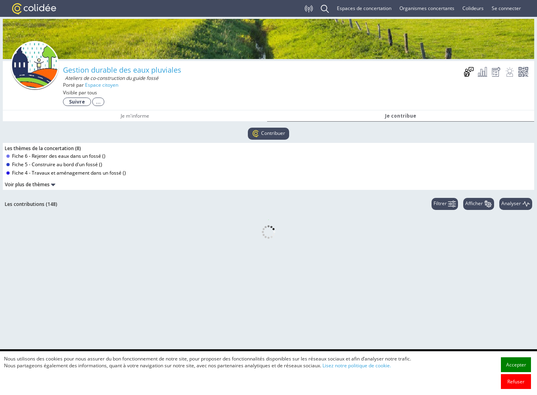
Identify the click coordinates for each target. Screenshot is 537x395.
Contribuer (268, 134)
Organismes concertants (426, 8)
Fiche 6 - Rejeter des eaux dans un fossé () (55, 156)
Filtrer (445, 204)
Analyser (515, 204)
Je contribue (400, 115)
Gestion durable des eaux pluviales (122, 70)
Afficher (478, 204)
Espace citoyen (101, 84)
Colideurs (473, 8)
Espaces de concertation (364, 8)
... (98, 101)
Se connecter (506, 8)
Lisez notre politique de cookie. (356, 380)
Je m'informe (135, 115)
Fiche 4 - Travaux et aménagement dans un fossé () (66, 172)
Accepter (516, 379)
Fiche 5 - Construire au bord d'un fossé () (54, 164)
